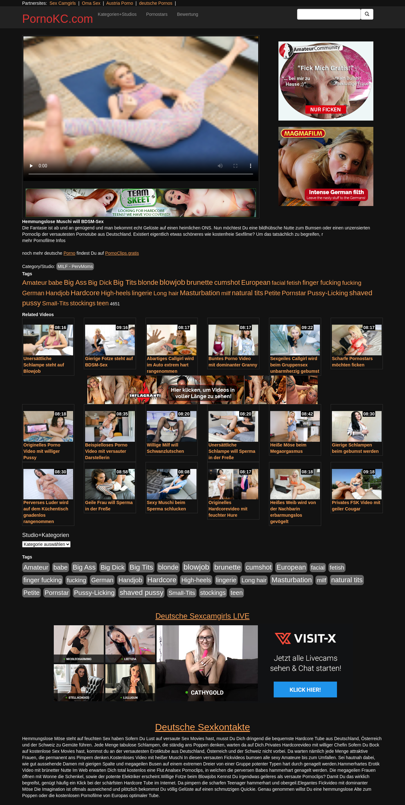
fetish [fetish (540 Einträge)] (294, 282)
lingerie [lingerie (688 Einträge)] (142, 293)
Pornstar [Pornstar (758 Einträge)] (294, 293)
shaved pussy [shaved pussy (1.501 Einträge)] (141, 592)
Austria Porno (119, 3)
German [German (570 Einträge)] (33, 293)
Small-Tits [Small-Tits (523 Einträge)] (55, 303)
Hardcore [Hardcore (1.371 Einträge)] (85, 293)
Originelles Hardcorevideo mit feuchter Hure (228, 509)
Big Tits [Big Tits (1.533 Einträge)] (125, 282)
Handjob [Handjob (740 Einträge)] (57, 293)
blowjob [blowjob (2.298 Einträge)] (172, 282)
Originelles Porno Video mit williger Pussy (41, 451)
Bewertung (187, 14)
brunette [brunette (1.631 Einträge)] (199, 282)
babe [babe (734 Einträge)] (55, 282)
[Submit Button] (367, 14)
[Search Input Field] (329, 14)
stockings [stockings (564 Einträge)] (83, 303)
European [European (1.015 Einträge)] (256, 282)
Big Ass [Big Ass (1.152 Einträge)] (75, 282)
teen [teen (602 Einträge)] (103, 303)
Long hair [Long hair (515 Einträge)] (165, 293)
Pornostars (157, 14)
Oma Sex (91, 3)
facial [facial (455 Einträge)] (279, 282)
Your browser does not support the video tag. (140, 108)
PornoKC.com (57, 18)
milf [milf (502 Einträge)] (226, 293)
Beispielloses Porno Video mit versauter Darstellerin (106, 451)
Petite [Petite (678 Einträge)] (273, 293)
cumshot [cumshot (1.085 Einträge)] (227, 282)
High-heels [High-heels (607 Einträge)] (116, 293)
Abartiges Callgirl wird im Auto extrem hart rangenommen (170, 365)
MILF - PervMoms (75, 266)
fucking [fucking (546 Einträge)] (351, 282)
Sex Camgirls (62, 3)
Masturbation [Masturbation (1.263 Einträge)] (200, 293)
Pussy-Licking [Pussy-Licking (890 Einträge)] (327, 292)
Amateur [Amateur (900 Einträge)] (34, 282)
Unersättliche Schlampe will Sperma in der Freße (232, 451)
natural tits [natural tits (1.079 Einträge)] (247, 293)
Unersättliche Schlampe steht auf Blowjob (43, 365)
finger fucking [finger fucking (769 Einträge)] (321, 282)
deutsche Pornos (155, 3)
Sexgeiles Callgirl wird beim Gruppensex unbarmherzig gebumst (294, 365)
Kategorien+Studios (117, 14)
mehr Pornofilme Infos (43, 240)
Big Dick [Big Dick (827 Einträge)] (100, 282)
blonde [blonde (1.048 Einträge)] (148, 282)
